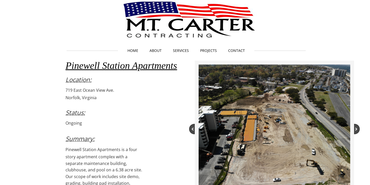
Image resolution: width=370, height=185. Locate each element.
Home (132, 50)
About (156, 50)
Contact (236, 50)
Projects (208, 50)
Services (181, 50)
